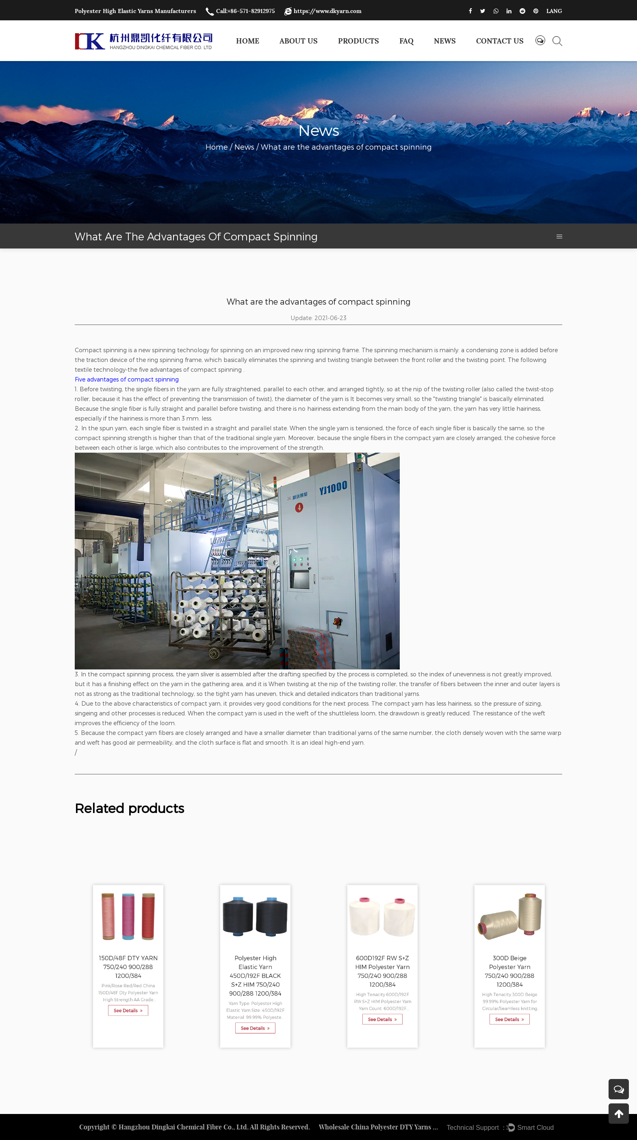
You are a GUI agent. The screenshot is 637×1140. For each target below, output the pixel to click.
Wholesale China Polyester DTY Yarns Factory (380, 1127)
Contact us (500, 41)
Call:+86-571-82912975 (240, 11)
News (445, 41)
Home (247, 41)
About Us (299, 41)
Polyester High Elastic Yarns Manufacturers (135, 11)
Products (358, 41)
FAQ (406, 41)
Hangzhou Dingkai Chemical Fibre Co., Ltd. (184, 1127)
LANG (554, 11)
